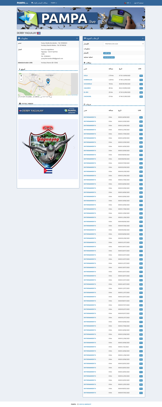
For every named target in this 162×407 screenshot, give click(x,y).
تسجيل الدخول (138, 3)
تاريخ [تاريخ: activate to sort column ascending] (120, 69)
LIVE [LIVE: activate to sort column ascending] (139, 69)
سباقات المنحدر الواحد (39, 3)
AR (128, 3)
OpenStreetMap (75, 94)
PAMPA (54, 3)
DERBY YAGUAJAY (28, 33)
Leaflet (68, 94)
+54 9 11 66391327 (85, 404)
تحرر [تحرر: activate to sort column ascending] (85, 69)
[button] (48, 81)
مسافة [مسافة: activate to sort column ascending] (111, 69)
